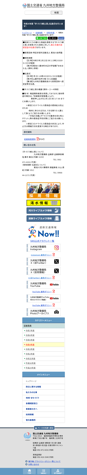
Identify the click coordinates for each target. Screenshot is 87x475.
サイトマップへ (58, 471)
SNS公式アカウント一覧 (42, 241)
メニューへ (43, 471)
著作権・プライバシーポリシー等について (44, 461)
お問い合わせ (33, 464)
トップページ (29, 471)
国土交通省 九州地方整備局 (43, 6)
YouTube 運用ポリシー (42, 291)
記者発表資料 (30, 139)
